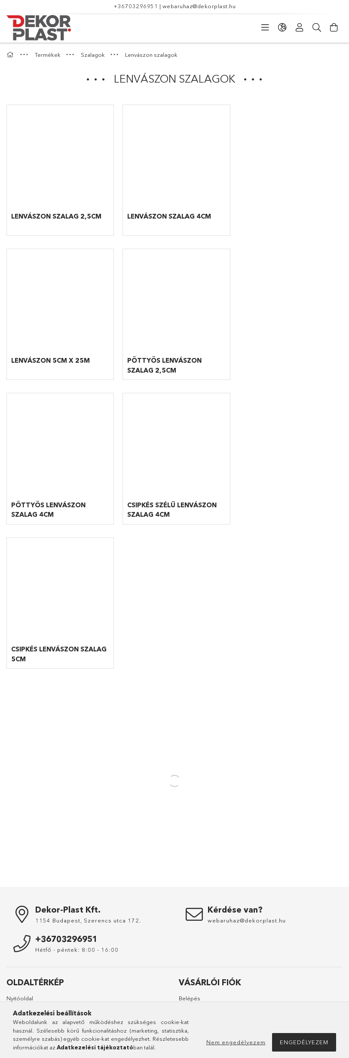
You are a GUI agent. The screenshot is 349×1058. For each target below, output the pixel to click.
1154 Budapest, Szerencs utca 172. (88, 771)
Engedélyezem (304, 1042)
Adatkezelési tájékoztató (38, 953)
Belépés (189, 849)
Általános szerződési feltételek (46, 940)
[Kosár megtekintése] (334, 27)
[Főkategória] (11, 54)
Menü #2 (190, 953)
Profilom (190, 875)
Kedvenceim (195, 900)
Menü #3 (190, 965)
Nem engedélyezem (236, 1042)
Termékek (19, 862)
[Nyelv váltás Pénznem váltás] (282, 27)
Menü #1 (190, 940)
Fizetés (15, 965)
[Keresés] (316, 27)
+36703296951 (135, 6)
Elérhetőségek (25, 991)
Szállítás (17, 978)
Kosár (186, 888)
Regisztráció (195, 862)
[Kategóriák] (265, 27)
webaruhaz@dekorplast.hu (199, 6)
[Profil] (299, 27)
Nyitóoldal (19, 849)
